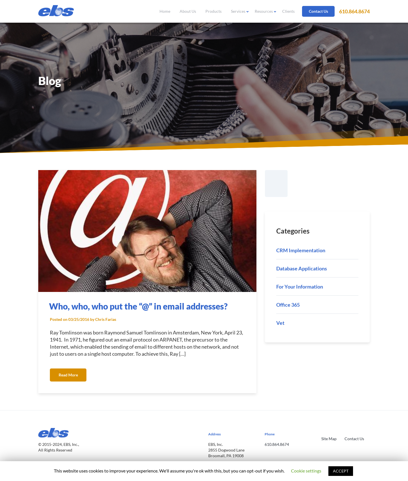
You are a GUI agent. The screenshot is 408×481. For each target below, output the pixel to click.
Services (238, 11)
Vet (280, 323)
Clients (288, 11)
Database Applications (301, 268)
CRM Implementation (300, 250)
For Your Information (299, 286)
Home (165, 11)
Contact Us (318, 11)
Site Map (329, 438)
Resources (264, 11)
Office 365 (288, 305)
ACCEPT (340, 471)
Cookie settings (306, 470)
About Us (188, 11)
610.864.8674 (354, 11)
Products (213, 11)
